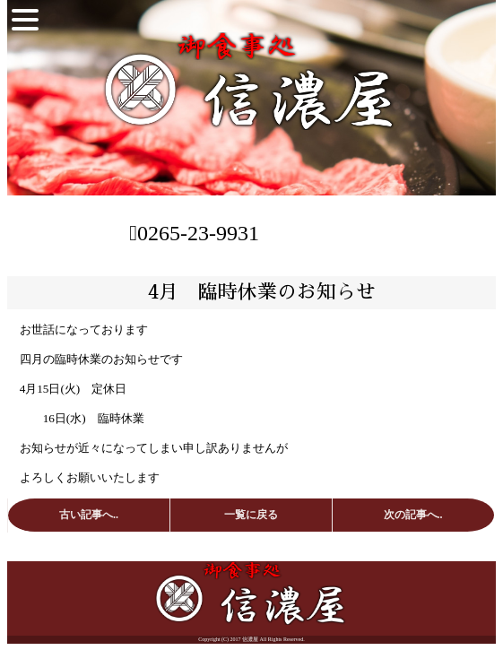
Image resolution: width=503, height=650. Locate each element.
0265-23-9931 (194, 233)
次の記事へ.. (413, 514)
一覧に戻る (251, 514)
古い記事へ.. (88, 514)
